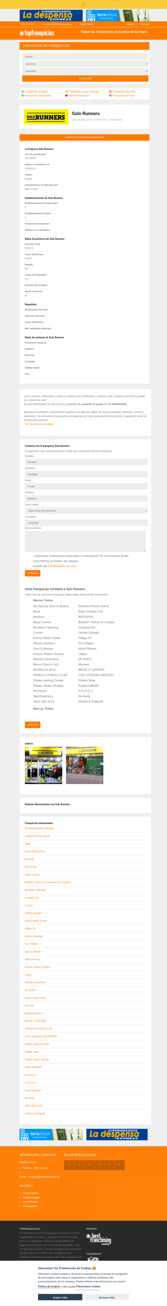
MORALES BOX (42, 670)
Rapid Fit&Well (86, 686)
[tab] (84, 46)
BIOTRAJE (83, 617)
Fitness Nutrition (41, 643)
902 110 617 (27, 24)
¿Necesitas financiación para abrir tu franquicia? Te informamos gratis (78, 556)
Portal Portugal (31, 1197)
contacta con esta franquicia (84, 137)
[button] (84, 46)
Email (28, 480)
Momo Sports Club (43, 664)
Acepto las (52, 566)
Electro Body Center (44, 638)
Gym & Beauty (40, 649)
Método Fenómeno (43, 659)
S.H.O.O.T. (83, 691)
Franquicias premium (122, 91)
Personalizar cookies (88, 1286)
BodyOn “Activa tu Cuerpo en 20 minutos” (93, 622)
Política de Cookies (49, 1286)
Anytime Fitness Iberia (90, 606)
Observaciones (33, 528)
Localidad (30, 516)
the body (81, 696)
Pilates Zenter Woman (46, 686)
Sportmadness (40, 696)
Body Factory (39, 622)
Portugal (145, 24)
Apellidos (30, 468)
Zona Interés (32, 504)
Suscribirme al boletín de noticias (53, 561)
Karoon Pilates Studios (46, 654)
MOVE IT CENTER (88, 670)
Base (34, 612)
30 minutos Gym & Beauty (48, 606)
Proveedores (30, 1206)
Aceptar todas (60, 1297)
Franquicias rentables (34, 91)
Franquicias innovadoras (36, 95)
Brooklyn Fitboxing (43, 628)
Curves (35, 633)
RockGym (37, 691)
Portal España (31, 1193)
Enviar (32, 573)
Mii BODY (82, 659)
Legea (80, 654)
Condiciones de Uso (62, 566)
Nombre (29, 456)
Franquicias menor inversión (82, 91)
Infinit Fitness (84, 649)
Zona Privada (86, 24)
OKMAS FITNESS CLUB (47, 675)
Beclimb (36, 617)
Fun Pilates (83, 643)
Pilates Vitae (84, 680)
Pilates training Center (45, 680)
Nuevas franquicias (77, 95)
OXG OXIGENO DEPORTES (93, 675)
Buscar (85, 78)
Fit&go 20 (82, 638)
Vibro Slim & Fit (41, 702)
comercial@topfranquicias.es (57, 24)
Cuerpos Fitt (84, 628)
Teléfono (29, 492)
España (130, 24)
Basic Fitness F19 (88, 612)
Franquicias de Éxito (122, 95)
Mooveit (81, 664)
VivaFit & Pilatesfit (88, 702)
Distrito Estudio (86, 633)
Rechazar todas (107, 1297)
